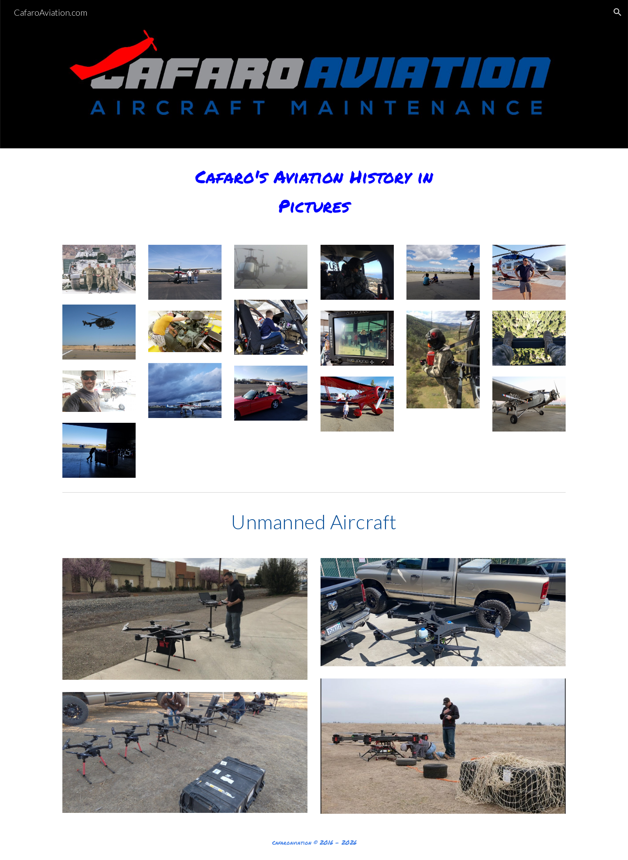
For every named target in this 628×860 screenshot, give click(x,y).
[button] (617, 12)
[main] (314, 191)
